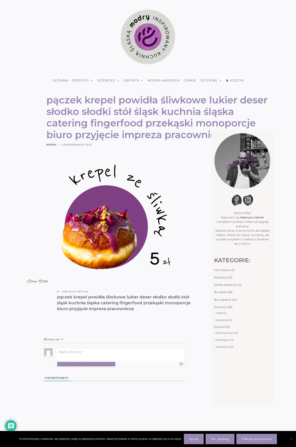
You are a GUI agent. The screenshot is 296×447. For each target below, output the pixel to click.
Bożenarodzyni (225, 332)
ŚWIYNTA (133, 80)
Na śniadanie (222, 299)
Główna (60, 80)
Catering (211, 80)
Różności (108, 80)
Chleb (219, 312)
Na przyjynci (223, 339)
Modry (51, 144)
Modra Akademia (163, 80)
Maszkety (220, 277)
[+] (112, 363)
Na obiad (220, 292)
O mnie (189, 80)
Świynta (219, 327)
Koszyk (237, 80)
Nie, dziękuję (220, 439)
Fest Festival (222, 270)
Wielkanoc (222, 346)
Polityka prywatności (257, 439)
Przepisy (82, 80)
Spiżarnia (221, 319)
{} (107, 363)
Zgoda (193, 439)
